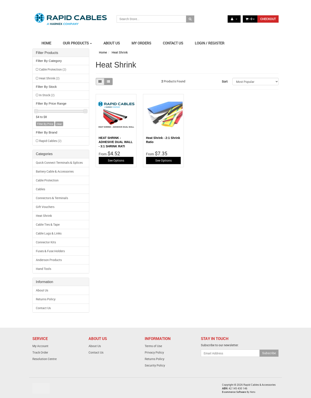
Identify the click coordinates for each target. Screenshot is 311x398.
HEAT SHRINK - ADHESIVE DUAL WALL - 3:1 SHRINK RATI (116, 142)
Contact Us (43, 308)
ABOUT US (111, 43)
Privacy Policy (154, 352)
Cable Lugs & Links (49, 233)
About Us (42, 290)
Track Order (40, 352)
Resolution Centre (44, 359)
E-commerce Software (234, 391)
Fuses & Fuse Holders (50, 251)
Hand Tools (43, 269)
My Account (40, 346)
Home (103, 52)
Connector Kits (46, 242)
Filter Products (47, 53)
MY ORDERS (141, 43)
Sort (225, 81)
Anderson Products (49, 260)
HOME (46, 43)
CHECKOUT (268, 19)
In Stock (47, 95)
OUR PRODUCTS (77, 43)
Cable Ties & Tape (48, 224)
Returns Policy (46, 299)
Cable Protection (52, 69)
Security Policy (155, 365)
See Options (116, 160)
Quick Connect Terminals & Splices (59, 162)
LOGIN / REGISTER (209, 43)
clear (59, 124)
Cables (40, 189)
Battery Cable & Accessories (55, 171)
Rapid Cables (50, 141)
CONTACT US (173, 43)
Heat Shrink (49, 78)
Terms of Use (153, 346)
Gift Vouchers (45, 207)
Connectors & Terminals (52, 198)
